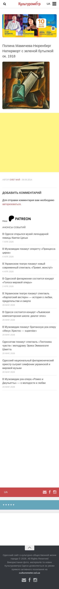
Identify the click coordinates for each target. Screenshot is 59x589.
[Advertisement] (29, 142)
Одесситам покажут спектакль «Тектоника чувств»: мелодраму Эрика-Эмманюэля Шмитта (27, 346)
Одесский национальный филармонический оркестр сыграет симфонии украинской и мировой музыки (28, 364)
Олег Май (15, 179)
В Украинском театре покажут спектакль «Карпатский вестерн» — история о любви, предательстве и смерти (27, 297)
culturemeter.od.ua (29, 572)
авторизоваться (11, 204)
